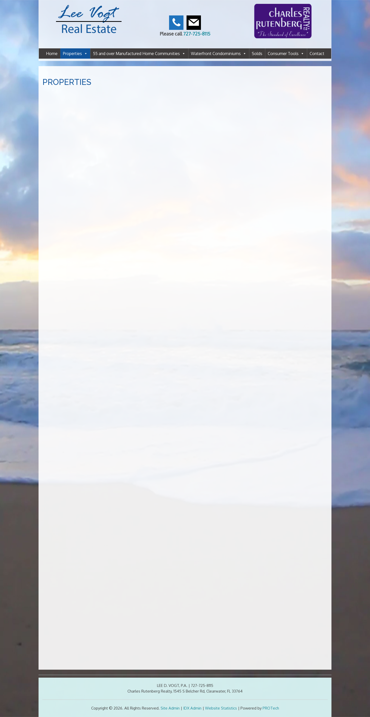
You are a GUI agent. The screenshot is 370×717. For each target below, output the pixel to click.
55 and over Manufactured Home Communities (139, 53)
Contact (317, 53)
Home (52, 53)
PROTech (271, 708)
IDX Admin (192, 708)
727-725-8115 (196, 34)
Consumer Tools (286, 53)
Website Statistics (221, 708)
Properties (75, 53)
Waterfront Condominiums (218, 53)
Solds (257, 53)
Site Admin (170, 708)
